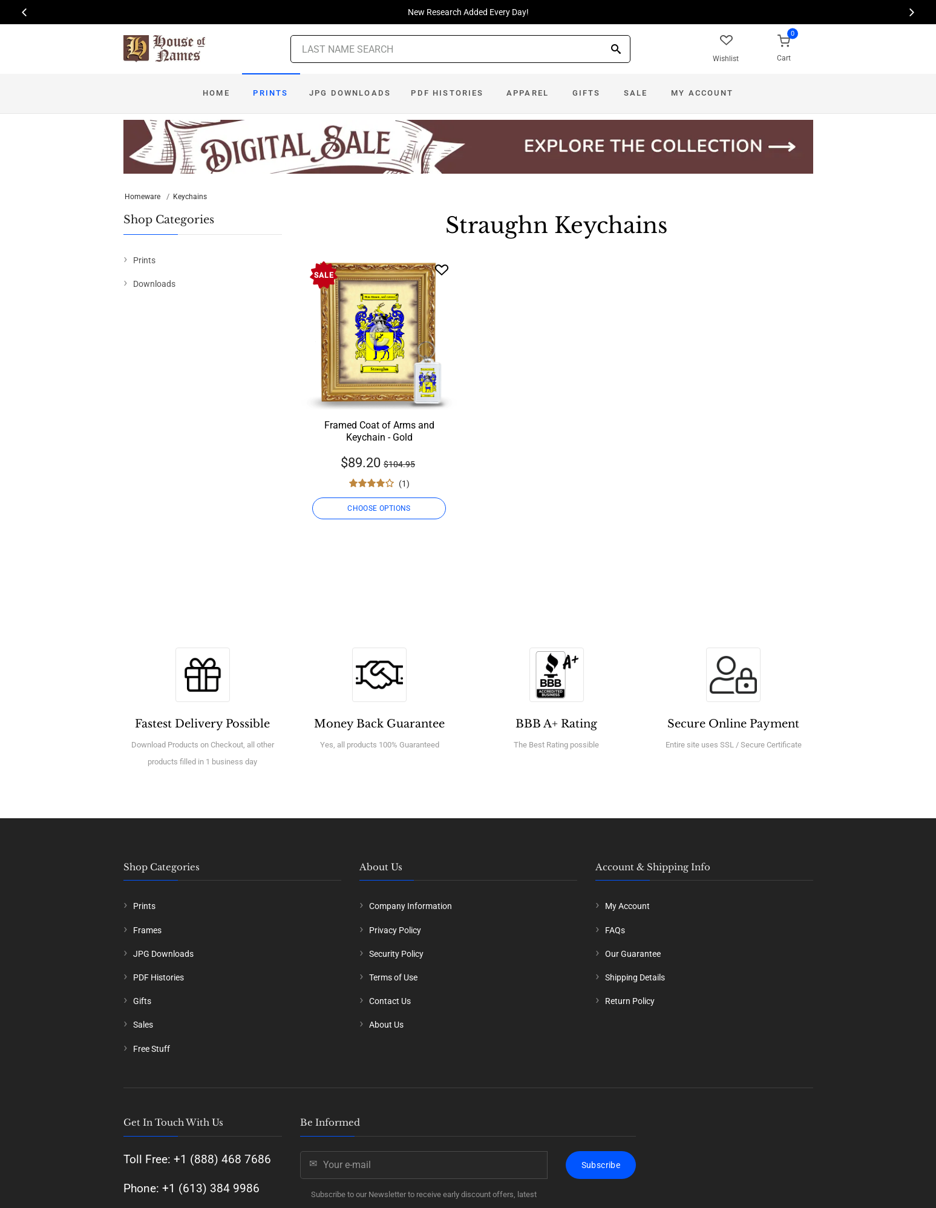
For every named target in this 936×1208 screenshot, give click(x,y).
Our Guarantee (633, 954)
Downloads (154, 284)
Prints (270, 92)
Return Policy (630, 1001)
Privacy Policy (395, 930)
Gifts (586, 92)
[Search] (615, 50)
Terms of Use (393, 977)
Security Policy (396, 954)
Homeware (142, 196)
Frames (147, 930)
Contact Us (390, 1001)
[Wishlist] (442, 270)
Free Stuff (151, 1049)
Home (216, 92)
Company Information (410, 906)
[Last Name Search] (460, 49)
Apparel (527, 92)
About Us (386, 1024)
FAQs (615, 930)
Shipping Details (635, 977)
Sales (143, 1024)
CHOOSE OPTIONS (379, 508)
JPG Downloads (350, 92)
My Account (702, 92)
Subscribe (600, 1165)
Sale (636, 92)
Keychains (190, 196)
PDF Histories (447, 92)
